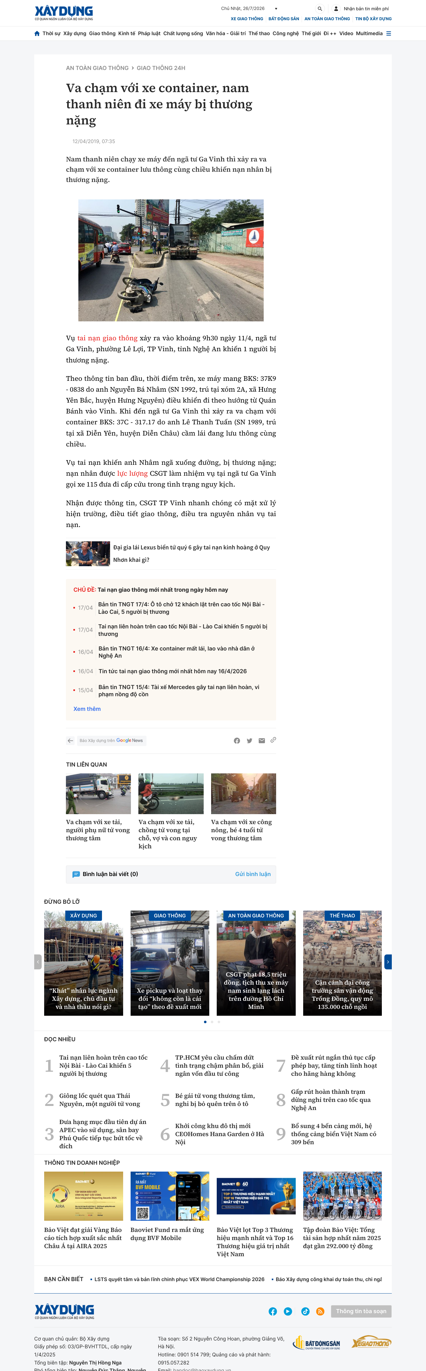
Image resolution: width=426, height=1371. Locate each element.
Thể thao (259, 33)
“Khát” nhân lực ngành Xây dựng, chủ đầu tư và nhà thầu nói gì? (83, 998)
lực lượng (132, 473)
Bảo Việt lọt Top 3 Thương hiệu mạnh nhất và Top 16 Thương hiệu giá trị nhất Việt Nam (255, 1242)
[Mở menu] (389, 33)
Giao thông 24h (161, 68)
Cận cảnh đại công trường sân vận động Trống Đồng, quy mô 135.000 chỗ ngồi (342, 994)
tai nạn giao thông (107, 338)
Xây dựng (74, 33)
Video (346, 33)
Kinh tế (127, 33)
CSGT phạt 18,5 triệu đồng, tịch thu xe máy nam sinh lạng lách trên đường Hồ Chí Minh (256, 990)
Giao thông (102, 33)
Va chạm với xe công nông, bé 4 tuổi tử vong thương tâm (241, 830)
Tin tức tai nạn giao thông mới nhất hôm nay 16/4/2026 (173, 671)
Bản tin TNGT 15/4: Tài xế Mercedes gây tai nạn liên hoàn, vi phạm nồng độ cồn (179, 691)
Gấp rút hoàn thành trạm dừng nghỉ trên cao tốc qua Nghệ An (331, 1100)
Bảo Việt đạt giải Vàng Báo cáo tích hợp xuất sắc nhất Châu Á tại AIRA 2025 (83, 1238)
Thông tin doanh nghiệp (82, 1163)
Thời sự (52, 33)
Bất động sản (284, 18)
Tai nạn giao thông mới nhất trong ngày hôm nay (163, 590)
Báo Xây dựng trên (112, 741)
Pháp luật (149, 33)
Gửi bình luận (253, 874)
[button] (205, 1022)
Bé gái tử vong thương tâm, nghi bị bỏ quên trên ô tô (215, 1100)
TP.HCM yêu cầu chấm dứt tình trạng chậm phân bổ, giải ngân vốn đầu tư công (219, 1065)
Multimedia (369, 33)
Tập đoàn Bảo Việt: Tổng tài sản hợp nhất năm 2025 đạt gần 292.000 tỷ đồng (342, 1238)
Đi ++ (330, 33)
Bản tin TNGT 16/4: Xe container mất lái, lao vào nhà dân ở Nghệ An (177, 652)
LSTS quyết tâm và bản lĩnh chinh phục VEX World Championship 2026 (180, 1279)
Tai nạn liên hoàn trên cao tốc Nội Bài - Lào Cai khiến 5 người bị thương (182, 630)
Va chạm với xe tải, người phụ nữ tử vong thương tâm (98, 830)
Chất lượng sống (183, 33)
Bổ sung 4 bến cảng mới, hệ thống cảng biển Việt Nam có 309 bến (334, 1134)
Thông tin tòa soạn (361, 1311)
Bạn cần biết (63, 1279)
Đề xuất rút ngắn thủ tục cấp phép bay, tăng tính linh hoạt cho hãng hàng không (334, 1065)
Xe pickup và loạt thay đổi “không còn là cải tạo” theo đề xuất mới (170, 998)
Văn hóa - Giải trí (226, 33)
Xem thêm (87, 709)
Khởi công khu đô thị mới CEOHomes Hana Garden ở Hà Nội (219, 1134)
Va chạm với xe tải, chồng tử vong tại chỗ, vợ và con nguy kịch (167, 834)
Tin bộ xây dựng (373, 18)
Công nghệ (286, 33)
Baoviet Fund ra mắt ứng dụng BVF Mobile (167, 1234)
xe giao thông (247, 18)
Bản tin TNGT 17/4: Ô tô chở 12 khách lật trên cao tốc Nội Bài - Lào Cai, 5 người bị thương (181, 608)
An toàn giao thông (327, 18)
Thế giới (311, 33)
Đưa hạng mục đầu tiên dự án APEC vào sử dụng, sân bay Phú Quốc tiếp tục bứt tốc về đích (102, 1134)
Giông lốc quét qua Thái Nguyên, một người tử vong (99, 1100)
